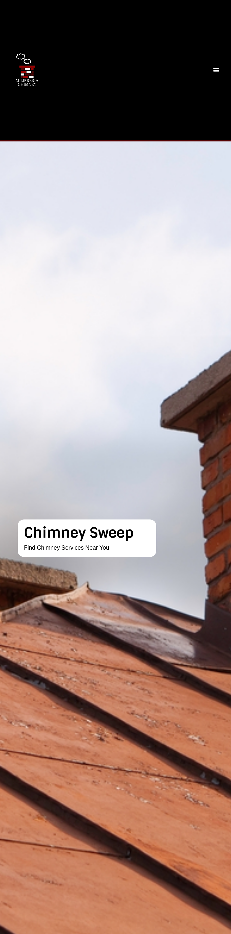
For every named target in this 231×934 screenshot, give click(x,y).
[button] (216, 70)
